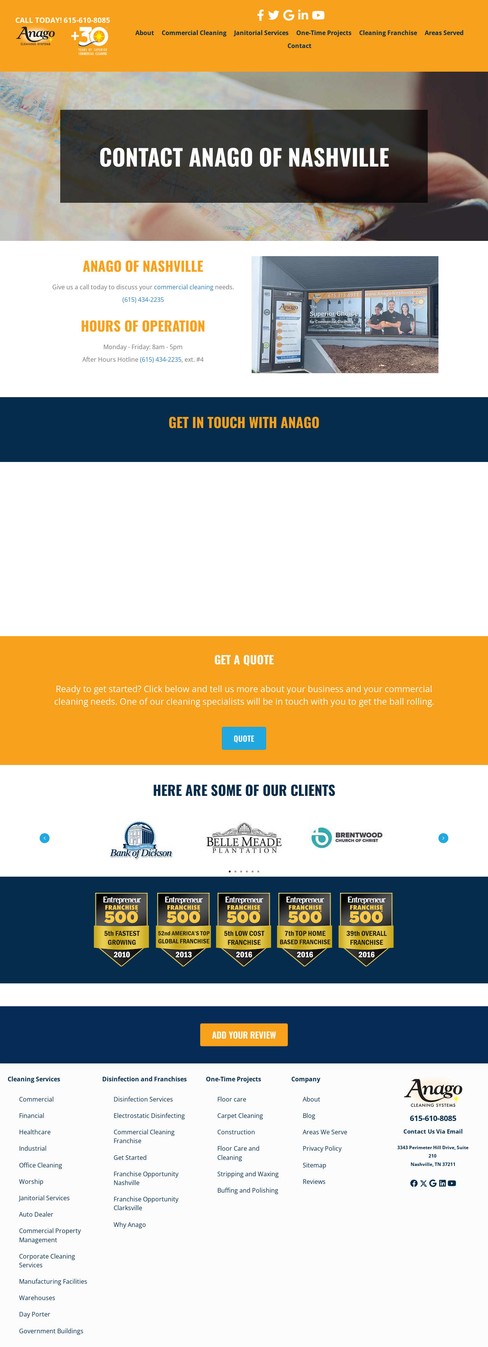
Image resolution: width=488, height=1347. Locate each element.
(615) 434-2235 (143, 299)
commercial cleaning (184, 287)
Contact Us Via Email (433, 1131)
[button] (414, 1183)
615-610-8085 (433, 1118)
